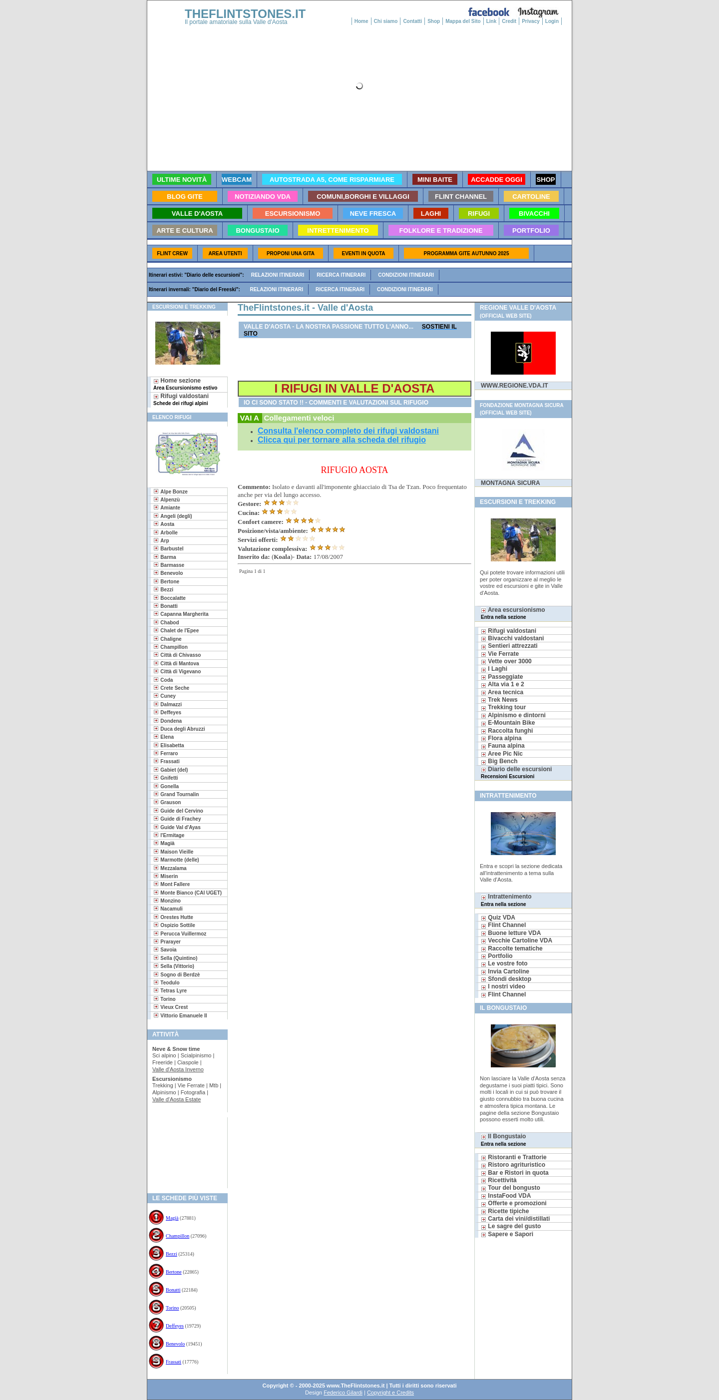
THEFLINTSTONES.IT (245, 13)
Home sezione (185, 384)
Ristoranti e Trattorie (514, 1157)
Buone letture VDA (511, 933)
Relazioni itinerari (278, 275)
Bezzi (171, 1254)
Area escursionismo (513, 613)
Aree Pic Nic (502, 753)
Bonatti (173, 1290)
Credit (509, 21)
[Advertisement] (183, 1149)
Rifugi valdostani (181, 399)
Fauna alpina (503, 745)
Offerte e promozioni (514, 1203)
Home (361, 21)
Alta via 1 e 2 (502, 684)
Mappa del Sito (463, 21)
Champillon (177, 1236)
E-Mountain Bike (508, 722)
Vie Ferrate (500, 653)
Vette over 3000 (506, 661)
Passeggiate (502, 676)
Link (491, 21)
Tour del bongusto (510, 1187)
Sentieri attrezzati (509, 645)
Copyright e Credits (390, 1393)
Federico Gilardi (343, 1393)
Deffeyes (175, 1326)
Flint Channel (503, 925)
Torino (172, 1308)
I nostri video (503, 986)
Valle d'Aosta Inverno (178, 1069)
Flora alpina (501, 738)
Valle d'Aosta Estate (176, 1099)
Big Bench (499, 761)
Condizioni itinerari (406, 275)
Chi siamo (386, 21)
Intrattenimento (506, 900)
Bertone (174, 1272)
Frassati (173, 1362)
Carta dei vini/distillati (515, 1218)
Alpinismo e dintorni (513, 715)
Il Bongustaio (503, 1139)
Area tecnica (502, 692)
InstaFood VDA (506, 1195)
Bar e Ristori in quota (515, 1172)
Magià (172, 1218)
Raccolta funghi (507, 730)
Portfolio (497, 955)
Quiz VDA (498, 917)
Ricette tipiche (505, 1211)
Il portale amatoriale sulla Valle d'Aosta (236, 21)
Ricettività (499, 1180)
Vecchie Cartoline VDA (516, 940)
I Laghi (494, 668)
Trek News (499, 699)
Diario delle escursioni (516, 772)
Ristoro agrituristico (513, 1164)
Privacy (531, 21)
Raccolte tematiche (512, 948)
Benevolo (175, 1344)
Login (552, 21)
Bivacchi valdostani (512, 638)
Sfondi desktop (506, 978)
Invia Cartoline (505, 971)
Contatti (412, 21)
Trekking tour (503, 707)
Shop (433, 21)
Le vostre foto (504, 963)
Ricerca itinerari (341, 275)
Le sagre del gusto (511, 1226)
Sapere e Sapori (507, 1234)
